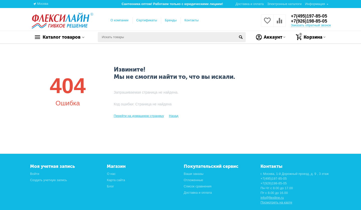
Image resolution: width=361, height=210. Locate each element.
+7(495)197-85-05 (309, 16)
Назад (173, 116)
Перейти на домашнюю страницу (139, 116)
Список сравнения (198, 186)
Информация (315, 4)
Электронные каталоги (284, 4)
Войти (34, 174)
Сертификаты (146, 20)
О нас (111, 174)
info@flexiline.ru (272, 197)
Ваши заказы (194, 174)
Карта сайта (116, 180)
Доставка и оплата (250, 4)
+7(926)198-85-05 (309, 21)
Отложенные (193, 180)
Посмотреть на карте (276, 202)
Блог (110, 186)
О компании (120, 20)
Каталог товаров (61, 37)
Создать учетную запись (48, 180)
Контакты (192, 20)
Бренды (171, 20)
